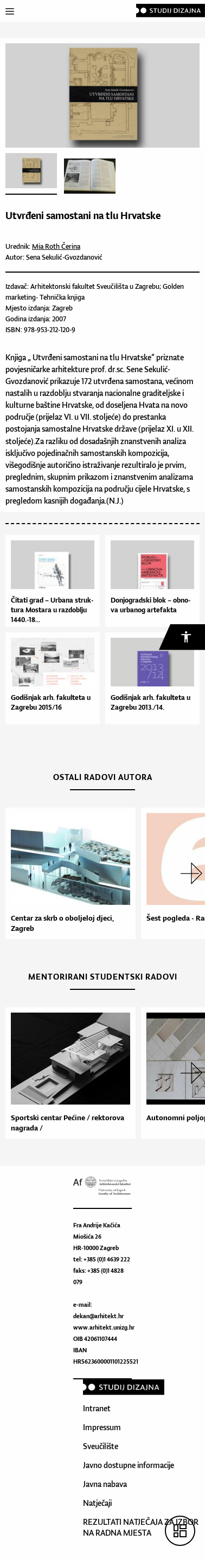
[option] (68, 873)
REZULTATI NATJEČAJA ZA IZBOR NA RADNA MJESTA (140, 1527)
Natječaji (97, 1503)
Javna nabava (105, 1484)
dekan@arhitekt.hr (98, 1316)
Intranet (97, 1408)
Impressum (102, 1427)
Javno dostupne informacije (128, 1465)
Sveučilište (100, 1446)
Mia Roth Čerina (56, 246)
